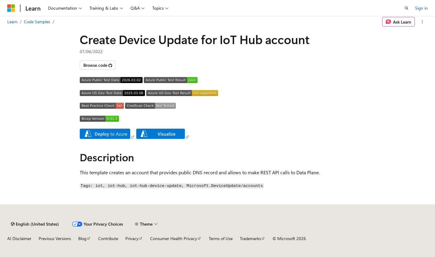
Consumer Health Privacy (173, 238)
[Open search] (407, 8)
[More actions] (422, 22)
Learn (12, 21)
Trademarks (250, 238)
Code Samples (37, 21)
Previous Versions (55, 238)
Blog (82, 238)
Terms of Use (221, 238)
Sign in (421, 8)
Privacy (132, 238)
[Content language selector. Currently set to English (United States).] (35, 224)
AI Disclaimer (19, 238)
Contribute (108, 238)
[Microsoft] (11, 8)
